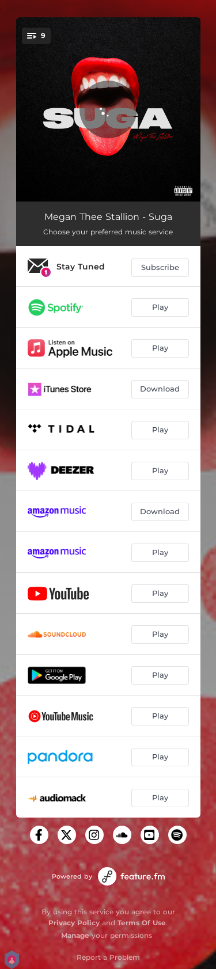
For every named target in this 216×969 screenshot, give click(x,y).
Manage (75, 935)
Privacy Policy (74, 922)
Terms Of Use (142, 922)
